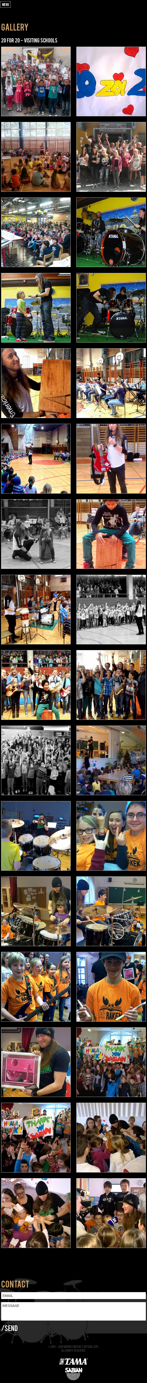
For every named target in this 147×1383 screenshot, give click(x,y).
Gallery (15, 27)
